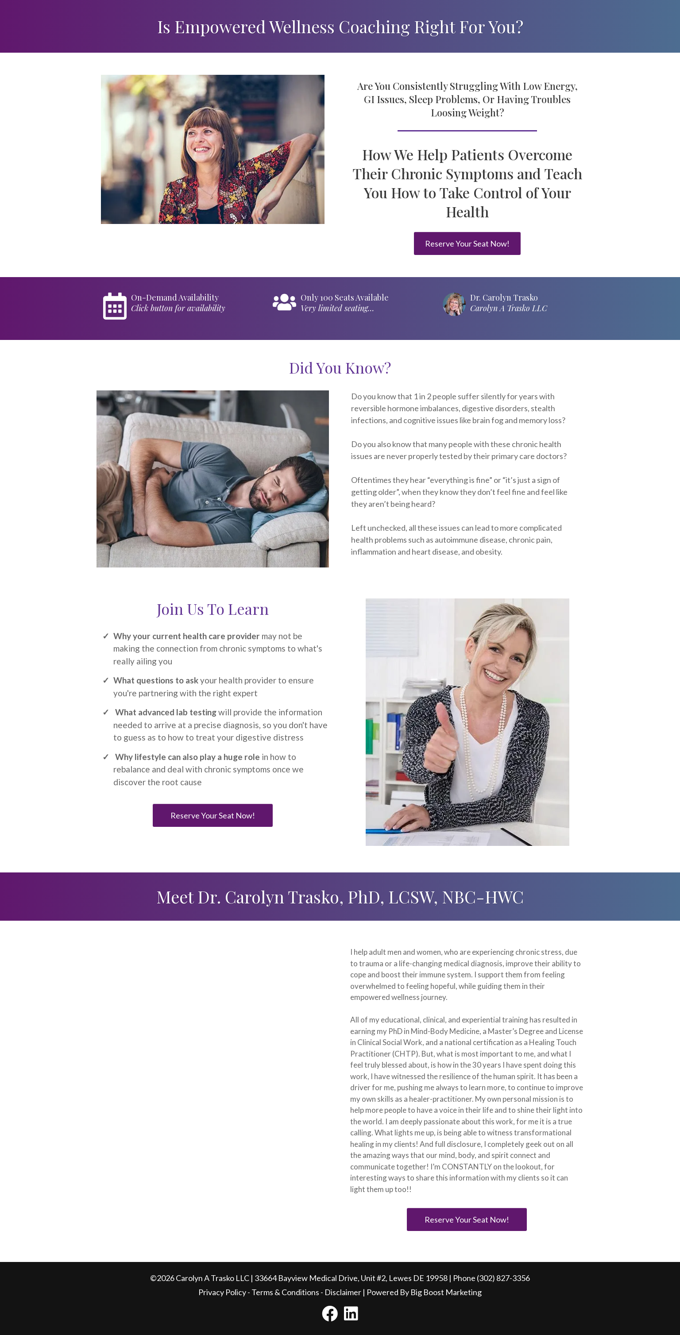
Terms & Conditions (285, 1292)
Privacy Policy (222, 1292)
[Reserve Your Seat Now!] (467, 243)
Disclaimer (343, 1292)
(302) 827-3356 (503, 1278)
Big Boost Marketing (446, 1292)
